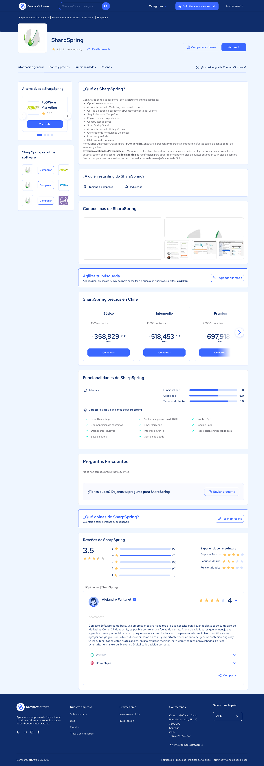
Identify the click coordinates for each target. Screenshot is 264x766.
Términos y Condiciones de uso (229, 759)
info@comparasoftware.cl (186, 745)
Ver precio (234, 47)
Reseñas (106, 67)
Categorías (158, 6)
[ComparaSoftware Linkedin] (18, 732)
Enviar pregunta (222, 492)
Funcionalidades (85, 67)
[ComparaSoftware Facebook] (32, 732)
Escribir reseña (98, 49)
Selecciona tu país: (225, 705)
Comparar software (201, 47)
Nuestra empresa (81, 707)
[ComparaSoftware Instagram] (38, 732)
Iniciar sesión (234, 6)
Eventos (74, 727)
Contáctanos (177, 707)
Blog (72, 720)
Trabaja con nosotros (82, 733)
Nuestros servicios (130, 714)
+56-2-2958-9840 (180, 736)
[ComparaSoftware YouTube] (25, 732)
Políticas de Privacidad (173, 759)
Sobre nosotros (78, 714)
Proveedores (128, 707)
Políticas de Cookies (199, 759)
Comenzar (164, 352)
